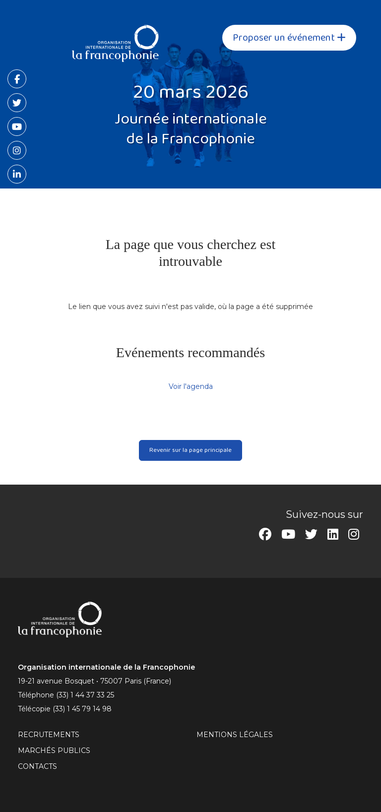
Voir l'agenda (191, 386)
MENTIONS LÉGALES (234, 734)
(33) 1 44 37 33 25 (85, 694)
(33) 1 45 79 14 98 (82, 708)
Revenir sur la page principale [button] (190, 450)
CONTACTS (37, 766)
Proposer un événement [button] (289, 38)
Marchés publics (54, 750)
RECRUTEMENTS (48, 734)
